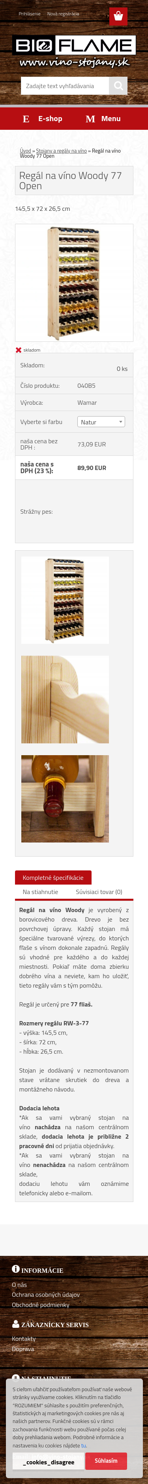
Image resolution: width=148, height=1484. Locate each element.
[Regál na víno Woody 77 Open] (74, 227)
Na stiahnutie (40, 891)
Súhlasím (106, 1460)
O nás (19, 1284)
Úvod (25, 151)
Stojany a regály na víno (61, 151)
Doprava (23, 1348)
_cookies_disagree (48, 1462)
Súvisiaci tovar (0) (99, 891)
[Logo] (74, 51)
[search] (118, 86)
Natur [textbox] (88, 422)
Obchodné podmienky (40, 1304)
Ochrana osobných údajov (46, 1294)
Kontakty (24, 1338)
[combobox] (101, 421)
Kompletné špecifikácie (53, 877)
